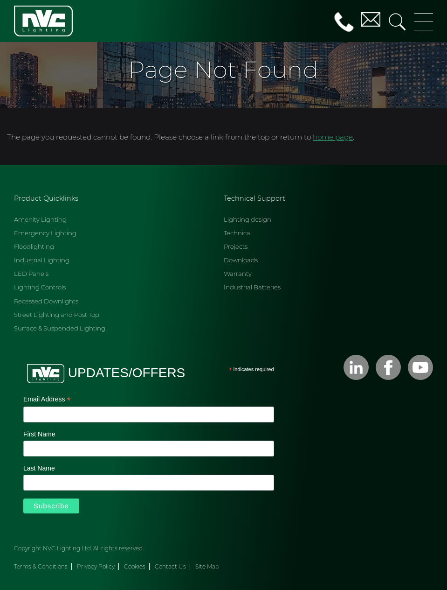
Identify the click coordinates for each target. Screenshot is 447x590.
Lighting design (247, 219)
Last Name (39, 468)
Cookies (134, 566)
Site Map (207, 566)
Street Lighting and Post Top (56, 314)
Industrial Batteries (252, 287)
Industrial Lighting (41, 260)
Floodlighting (34, 246)
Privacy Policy (96, 566)
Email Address (47, 400)
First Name (39, 434)
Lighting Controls (40, 287)
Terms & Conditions (41, 566)
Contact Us (170, 566)
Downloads (241, 260)
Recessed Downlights (46, 301)
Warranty (238, 273)
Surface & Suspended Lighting (59, 328)
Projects (236, 246)
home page (333, 137)
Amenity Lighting (40, 219)
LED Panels (31, 273)
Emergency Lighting (45, 233)
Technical (238, 233)
